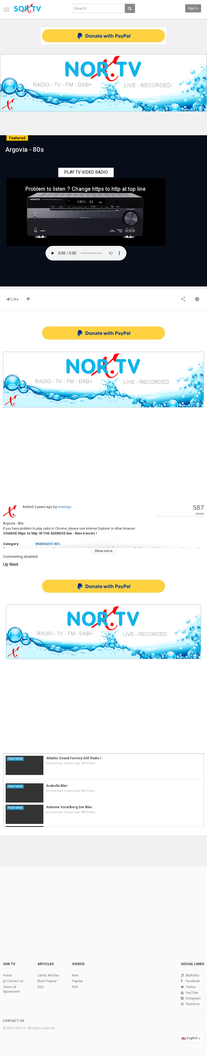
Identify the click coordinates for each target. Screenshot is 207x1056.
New (75, 975)
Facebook (192, 981)
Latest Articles (48, 975)
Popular (77, 981)
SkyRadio (192, 975)
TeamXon (192, 1004)
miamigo (64, 507)
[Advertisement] (103, 455)
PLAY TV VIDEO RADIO (86, 172)
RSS (40, 987)
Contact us (15, 981)
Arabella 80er (57, 786)
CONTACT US (13, 1021)
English (191, 1038)
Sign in (193, 8)
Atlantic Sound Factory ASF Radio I (73, 758)
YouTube (191, 993)
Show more (104, 551)
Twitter (190, 987)
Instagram (193, 998)
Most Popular (47, 981)
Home (7, 975)
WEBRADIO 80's (47, 544)
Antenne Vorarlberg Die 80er (69, 807)
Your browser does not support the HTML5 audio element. (86, 253)
